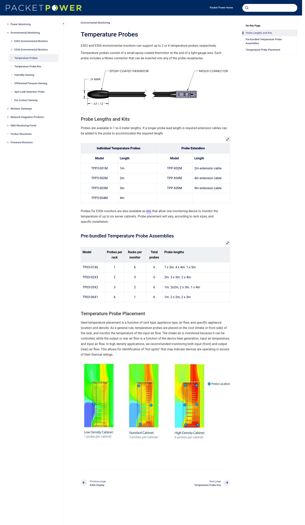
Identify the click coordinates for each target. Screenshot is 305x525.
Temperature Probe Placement (263, 49)
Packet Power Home (221, 7)
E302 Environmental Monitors (31, 41)
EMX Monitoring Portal (23, 125)
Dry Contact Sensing (25, 100)
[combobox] (270, 8)
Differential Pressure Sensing (30, 83)
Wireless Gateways (21, 108)
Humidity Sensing (24, 74)
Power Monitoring (21, 24)
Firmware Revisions (22, 142)
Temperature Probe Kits (27, 66)
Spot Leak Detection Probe (29, 91)
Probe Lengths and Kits (259, 32)
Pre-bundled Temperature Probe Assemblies (264, 41)
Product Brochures (21, 133)
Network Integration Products (27, 117)
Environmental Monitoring (25, 32)
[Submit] (247, 8)
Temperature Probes (25, 58)
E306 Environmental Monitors (31, 49)
